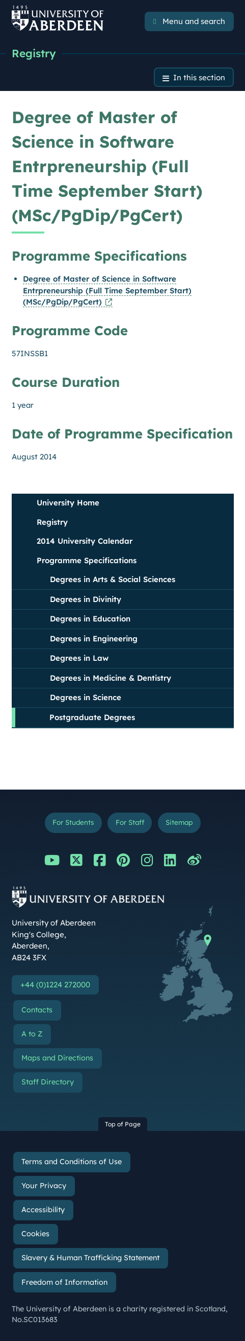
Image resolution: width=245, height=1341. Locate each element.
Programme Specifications (87, 560)
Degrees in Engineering (94, 638)
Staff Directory (47, 1081)
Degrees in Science (85, 697)
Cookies (35, 1233)
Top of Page (123, 1124)
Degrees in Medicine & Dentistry (110, 678)
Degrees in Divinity (85, 599)
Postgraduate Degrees (92, 717)
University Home (68, 502)
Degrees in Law (79, 658)
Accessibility (43, 1209)
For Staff (130, 822)
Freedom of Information (64, 1282)
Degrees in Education (90, 618)
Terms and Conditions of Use (71, 1161)
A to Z (31, 1033)
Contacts (36, 1009)
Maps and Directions (57, 1057)
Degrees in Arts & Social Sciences (112, 579)
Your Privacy (43, 1185)
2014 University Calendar (84, 541)
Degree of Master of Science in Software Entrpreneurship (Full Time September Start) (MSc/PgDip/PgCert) (107, 290)
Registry (34, 53)
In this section (199, 77)
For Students (73, 822)
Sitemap (179, 822)
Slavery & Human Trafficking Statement (90, 1257)
